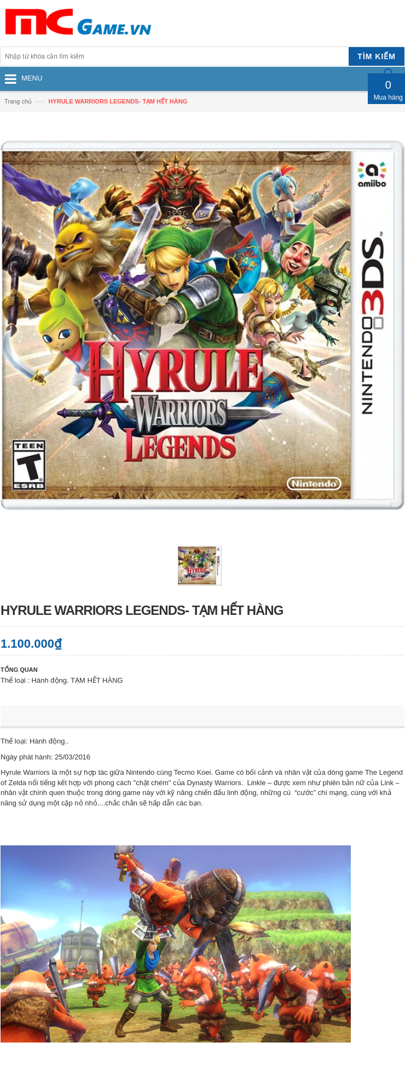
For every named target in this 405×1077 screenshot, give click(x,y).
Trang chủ (18, 101)
